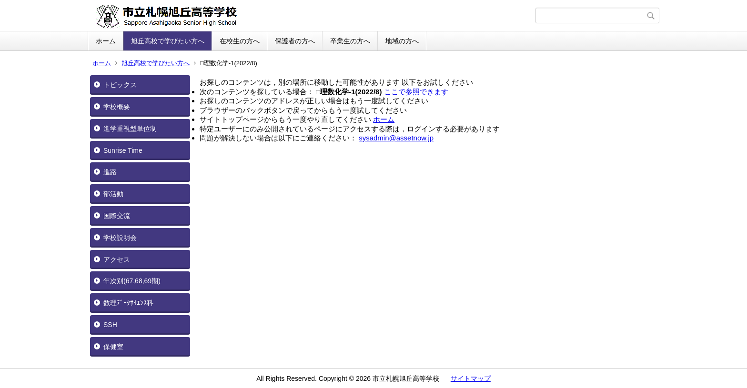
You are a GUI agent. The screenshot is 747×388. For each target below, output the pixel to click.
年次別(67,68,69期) (132, 281)
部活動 (113, 194)
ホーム (106, 41)
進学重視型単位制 (130, 128)
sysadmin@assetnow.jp (396, 138)
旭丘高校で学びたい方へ (167, 41)
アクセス (116, 259)
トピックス (120, 85)
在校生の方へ (240, 41)
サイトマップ (471, 378)
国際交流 (116, 215)
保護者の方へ (295, 41)
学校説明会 (120, 237)
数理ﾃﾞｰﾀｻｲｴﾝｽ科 (128, 303)
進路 (110, 172)
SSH (110, 324)
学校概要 (116, 106)
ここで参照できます (416, 92)
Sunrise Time (122, 150)
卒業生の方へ (350, 41)
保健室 (113, 346)
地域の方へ (402, 41)
